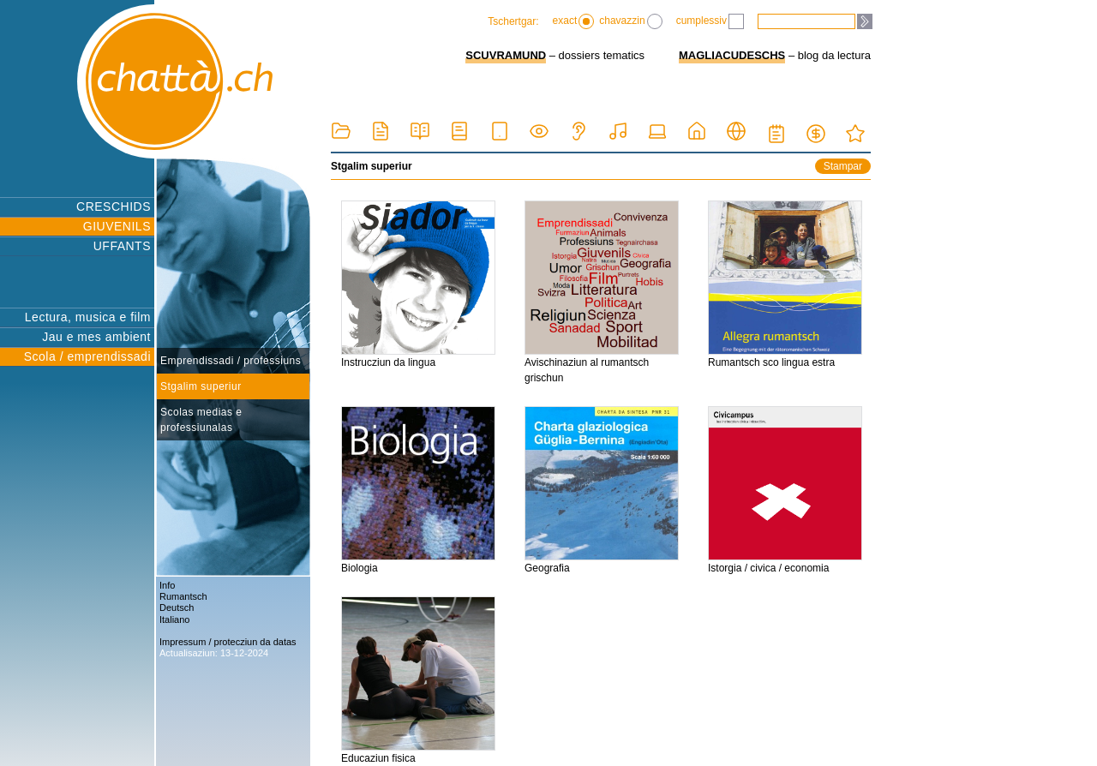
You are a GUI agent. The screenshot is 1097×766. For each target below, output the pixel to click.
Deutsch (176, 607)
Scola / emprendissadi (87, 356)
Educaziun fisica (418, 680)
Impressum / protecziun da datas (228, 642)
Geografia (602, 490)
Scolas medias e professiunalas (201, 420)
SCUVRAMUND (505, 55)
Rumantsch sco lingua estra (785, 284)
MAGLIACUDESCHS (732, 55)
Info (167, 585)
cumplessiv (710, 21)
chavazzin (630, 21)
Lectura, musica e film (88, 317)
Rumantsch (183, 596)
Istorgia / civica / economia (785, 490)
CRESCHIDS (113, 206)
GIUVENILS (117, 226)
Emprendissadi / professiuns (230, 361)
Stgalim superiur (201, 386)
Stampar (843, 166)
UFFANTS (122, 246)
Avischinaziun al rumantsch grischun (602, 292)
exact (574, 21)
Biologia (418, 490)
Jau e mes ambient (96, 337)
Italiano (174, 619)
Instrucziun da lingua (418, 284)
